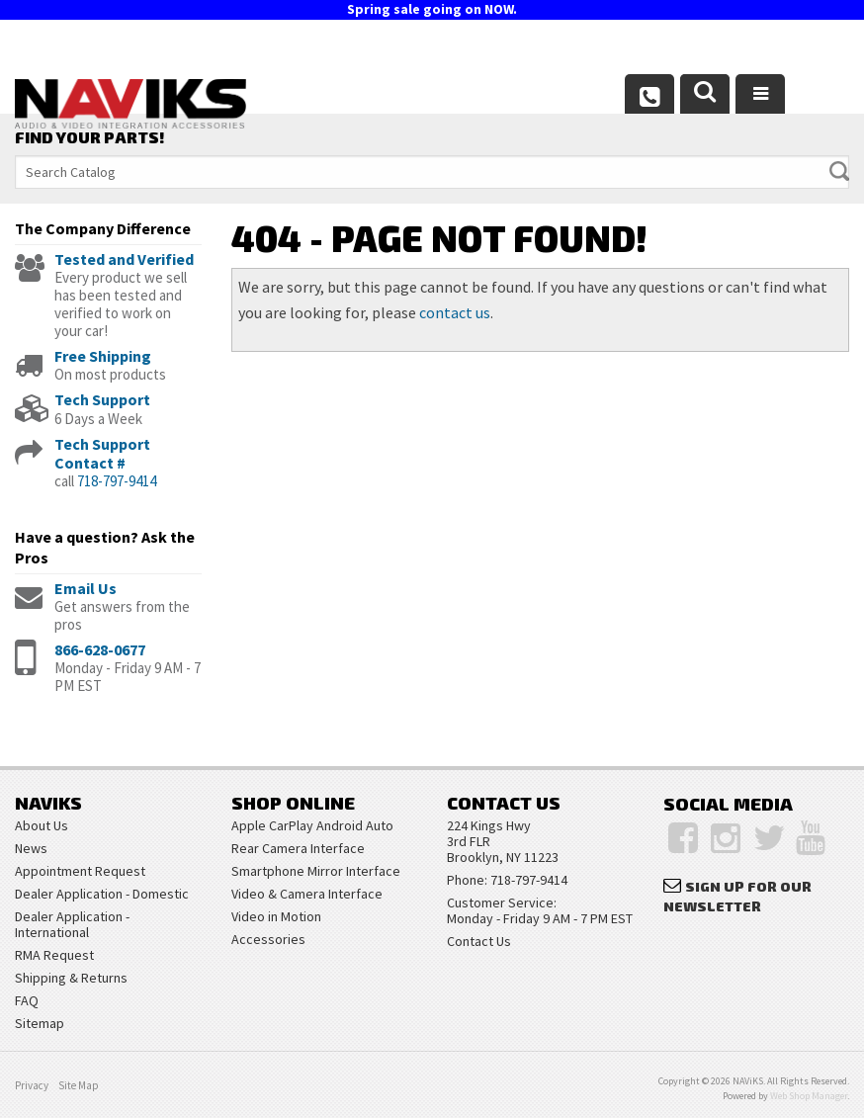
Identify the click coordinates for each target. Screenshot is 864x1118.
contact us (454, 312)
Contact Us (479, 941)
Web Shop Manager (808, 1095)
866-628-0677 (99, 649)
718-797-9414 (116, 481)
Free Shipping (102, 356)
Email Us (85, 588)
